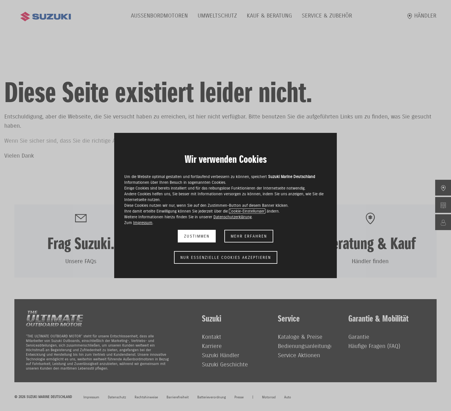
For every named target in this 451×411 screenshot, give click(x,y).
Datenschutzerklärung (232, 216)
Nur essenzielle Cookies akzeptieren (225, 257)
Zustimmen (196, 236)
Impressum (142, 222)
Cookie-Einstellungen (247, 211)
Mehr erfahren (249, 236)
